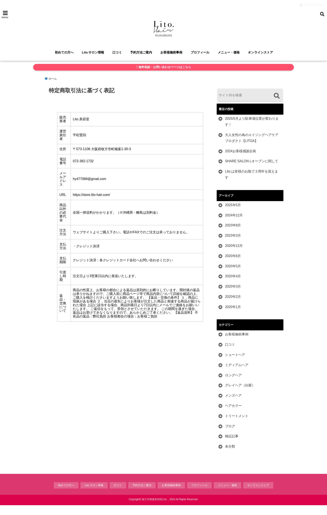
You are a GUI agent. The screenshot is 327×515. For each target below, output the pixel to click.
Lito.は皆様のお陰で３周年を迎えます (251, 184)
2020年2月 (233, 306)
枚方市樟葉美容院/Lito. (154, 509)
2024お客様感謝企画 (240, 161)
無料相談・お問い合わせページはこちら (163, 77)
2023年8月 (233, 235)
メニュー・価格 (229, 62)
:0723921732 (311, 4)
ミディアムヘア (236, 375)
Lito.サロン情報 (93, 62)
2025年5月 (233, 215)
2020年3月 (233, 296)
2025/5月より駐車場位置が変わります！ (252, 131)
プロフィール (200, 62)
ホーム (51, 88)
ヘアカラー (233, 415)
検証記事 (231, 446)
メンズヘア (233, 405)
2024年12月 (234, 225)
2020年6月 (233, 266)
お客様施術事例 (171, 62)
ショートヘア (235, 365)
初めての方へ (64, 62)
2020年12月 (234, 256)
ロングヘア (233, 385)
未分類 (230, 456)
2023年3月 (233, 245)
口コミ (117, 62)
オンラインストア (260, 62)
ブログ (230, 436)
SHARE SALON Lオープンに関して (251, 171)
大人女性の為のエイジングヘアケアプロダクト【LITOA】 (251, 148)
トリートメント (236, 426)
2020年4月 (233, 286)
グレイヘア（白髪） (240, 395)
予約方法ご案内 (141, 62)
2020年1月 (233, 316)
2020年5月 (233, 276)
